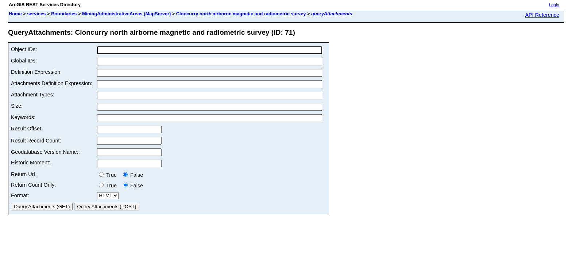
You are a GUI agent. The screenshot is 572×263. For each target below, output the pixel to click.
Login (554, 5)
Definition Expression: (36, 72)
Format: (20, 195)
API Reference (542, 15)
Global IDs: (24, 61)
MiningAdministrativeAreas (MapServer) (126, 13)
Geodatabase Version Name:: (45, 152)
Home (15, 13)
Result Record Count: (36, 141)
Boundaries (64, 13)
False (133, 175)
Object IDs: (24, 49)
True (109, 175)
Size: (17, 106)
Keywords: (23, 117)
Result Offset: (27, 129)
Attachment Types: (32, 95)
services (36, 13)
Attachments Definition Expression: (51, 83)
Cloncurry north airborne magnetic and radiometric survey (241, 13)
